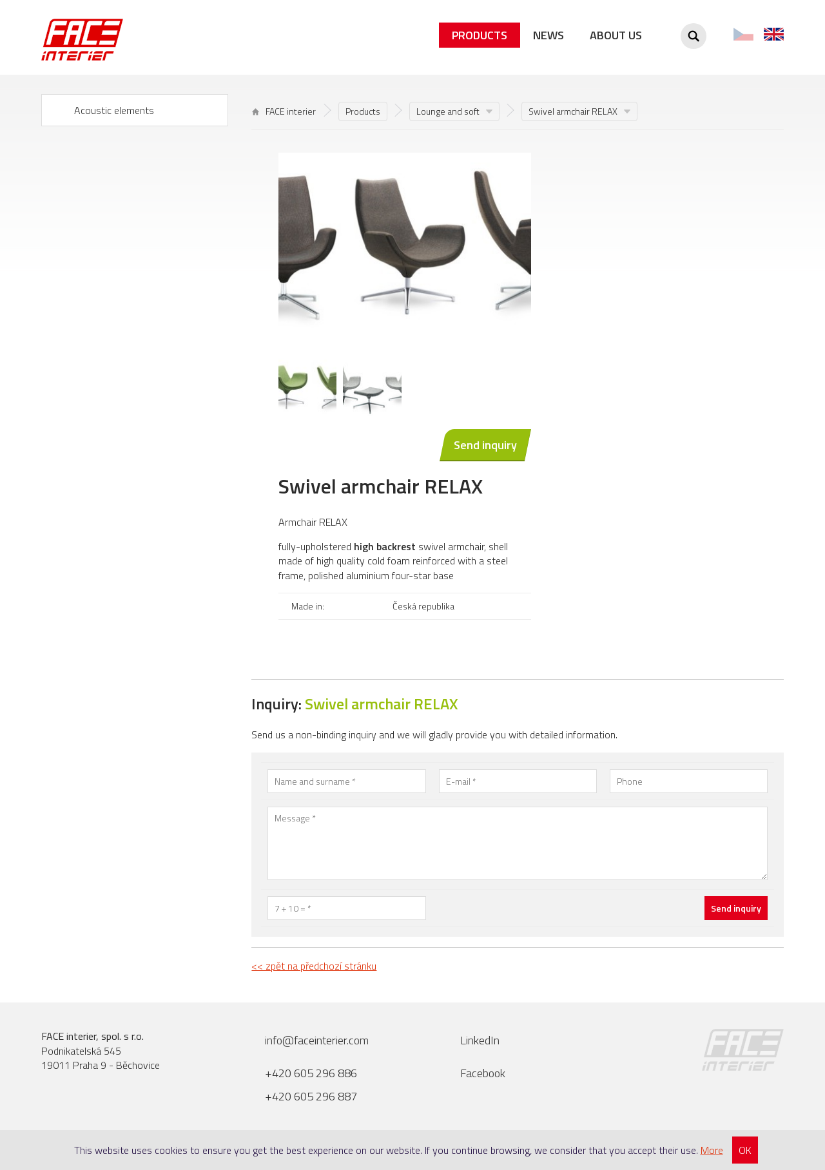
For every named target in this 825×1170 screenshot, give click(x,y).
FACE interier (284, 111)
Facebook (482, 1073)
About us (616, 35)
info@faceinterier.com (317, 1040)
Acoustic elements (114, 110)
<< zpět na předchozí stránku (313, 965)
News (548, 35)
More (712, 1150)
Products (479, 35)
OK (745, 1150)
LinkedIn (480, 1040)
